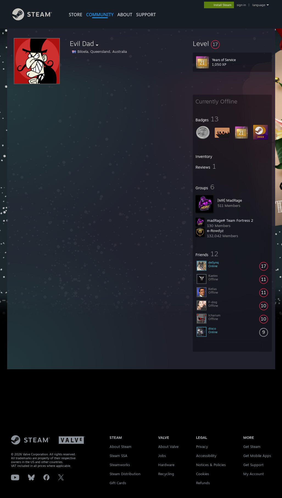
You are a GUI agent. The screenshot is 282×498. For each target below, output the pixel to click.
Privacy (202, 446)
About (125, 15)
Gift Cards (118, 483)
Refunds (203, 483)
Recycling (166, 474)
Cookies (202, 474)
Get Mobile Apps (257, 455)
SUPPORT (146, 15)
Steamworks (120, 465)
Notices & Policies (211, 465)
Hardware (166, 465)
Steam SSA (118, 455)
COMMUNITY (100, 15)
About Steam (121, 446)
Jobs (162, 455)
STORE (75, 15)
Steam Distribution (125, 474)
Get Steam (252, 446)
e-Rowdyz (215, 230)
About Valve (168, 446)
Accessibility (206, 455)
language (258, 5)
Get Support (253, 465)
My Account (253, 474)
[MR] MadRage (229, 200)
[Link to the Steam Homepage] (36, 19)
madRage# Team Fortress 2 (230, 220)
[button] (232, 43)
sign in (241, 5)
